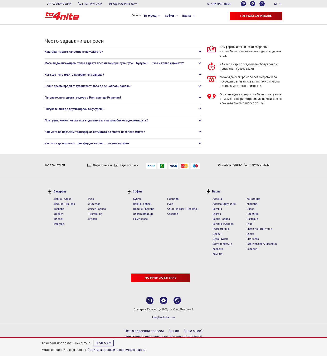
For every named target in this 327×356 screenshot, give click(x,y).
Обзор (250, 208)
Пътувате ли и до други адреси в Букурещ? (123, 108)
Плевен (59, 218)
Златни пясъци (143, 213)
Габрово (59, 208)
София (169, 15)
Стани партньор (219, 3)
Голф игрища (221, 228)
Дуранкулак (220, 238)
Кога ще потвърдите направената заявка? (123, 74)
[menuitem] (275, 3)
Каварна (218, 248)
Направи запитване (256, 15)
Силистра (94, 203)
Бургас (137, 198)
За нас (174, 331)
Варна (186, 15)
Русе (91, 198)
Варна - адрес (62, 198)
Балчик (217, 208)
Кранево (252, 203)
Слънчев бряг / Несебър (182, 208)
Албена (217, 198)
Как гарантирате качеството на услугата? (123, 51)
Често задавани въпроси (144, 331)
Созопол (172, 213)
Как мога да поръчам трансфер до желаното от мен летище (123, 143)
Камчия (217, 253)
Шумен (92, 218)
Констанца (253, 198)
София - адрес (97, 208)
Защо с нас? (193, 331)
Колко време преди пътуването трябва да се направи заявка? (123, 86)
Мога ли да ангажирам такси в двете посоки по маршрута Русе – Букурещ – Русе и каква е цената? (123, 63)
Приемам (103, 343)
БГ (275, 3)
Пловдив (173, 198)
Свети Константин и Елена (259, 231)
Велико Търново (64, 203)
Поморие (252, 218)
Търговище (95, 213)
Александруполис (224, 203)
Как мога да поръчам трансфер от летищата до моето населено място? (123, 131)
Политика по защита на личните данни (116, 350)
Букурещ (150, 15)
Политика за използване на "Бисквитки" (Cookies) (163, 337)
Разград (59, 223)
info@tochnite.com (163, 317)
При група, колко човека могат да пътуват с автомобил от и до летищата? (123, 120)
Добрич (59, 213)
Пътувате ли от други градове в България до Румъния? (123, 97)
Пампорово (140, 218)
